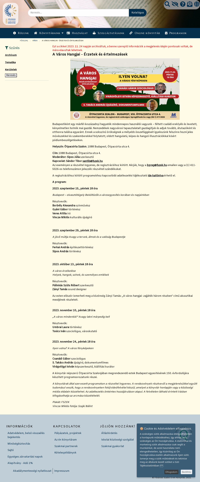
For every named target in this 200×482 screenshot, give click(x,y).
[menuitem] (21, 33)
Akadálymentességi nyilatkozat (32, 471)
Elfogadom (171, 471)
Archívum (11, 55)
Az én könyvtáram (65, 439)
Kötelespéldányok (65, 452)
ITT (161, 465)
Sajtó (11, 450)
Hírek (35, 41)
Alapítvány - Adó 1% (20, 463)
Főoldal (24, 41)
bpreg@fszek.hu (157, 165)
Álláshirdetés (109, 433)
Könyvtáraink (47, 33)
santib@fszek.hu (92, 161)
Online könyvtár (145, 33)
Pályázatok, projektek (67, 433)
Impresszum (61, 471)
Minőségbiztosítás (19, 443)
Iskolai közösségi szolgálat (117, 439)
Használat (77, 33)
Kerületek (11, 69)
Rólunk (21, 33)
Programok (176, 33)
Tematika (10, 62)
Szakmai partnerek (66, 446)
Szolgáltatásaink (109, 33)
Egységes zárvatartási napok (25, 456)
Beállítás (186, 471)
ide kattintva (155, 175)
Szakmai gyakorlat (112, 446)
